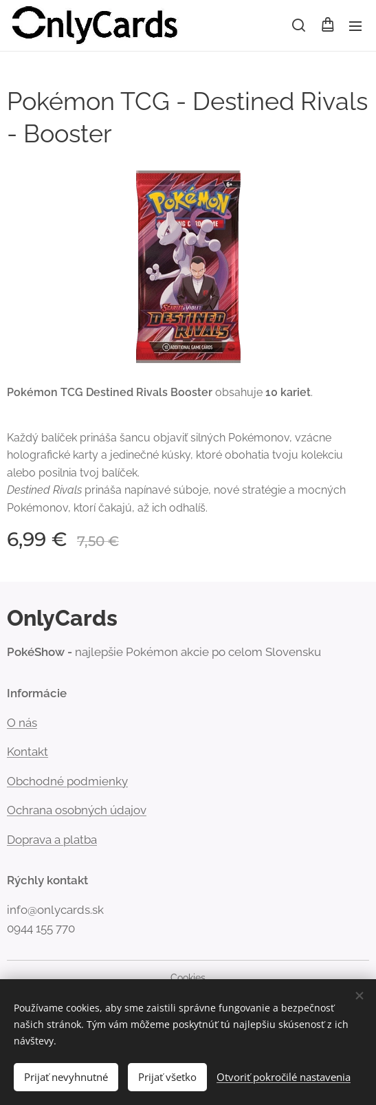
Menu (355, 26)
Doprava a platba (52, 839)
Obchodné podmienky (67, 781)
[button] (298, 25)
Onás (22, 723)
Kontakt (27, 751)
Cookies (188, 977)
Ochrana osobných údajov (76, 810)
